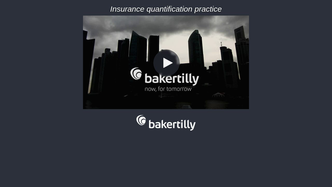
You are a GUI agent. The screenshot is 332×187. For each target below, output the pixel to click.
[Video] (166, 62)
